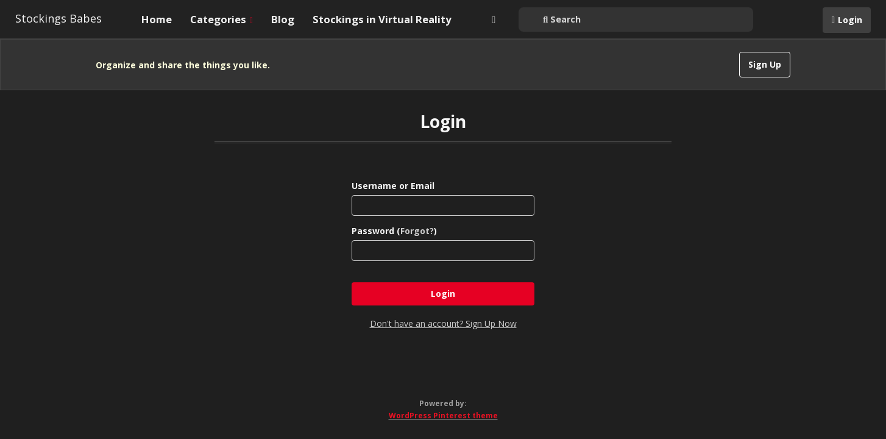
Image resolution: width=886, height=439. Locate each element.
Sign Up (764, 64)
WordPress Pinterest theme (443, 415)
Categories (221, 19)
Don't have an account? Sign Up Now (443, 323)
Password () (394, 231)
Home (156, 19)
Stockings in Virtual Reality (382, 19)
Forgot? (417, 231)
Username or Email (393, 185)
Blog (282, 19)
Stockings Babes (58, 18)
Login (850, 20)
